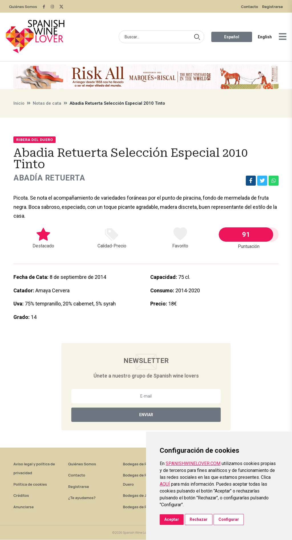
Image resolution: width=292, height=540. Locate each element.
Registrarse (272, 6)
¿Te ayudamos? (82, 498)
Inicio (19, 103)
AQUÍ (165, 484)
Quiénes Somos (23, 6)
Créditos (21, 495)
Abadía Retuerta (50, 178)
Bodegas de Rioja (138, 464)
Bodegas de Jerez (138, 495)
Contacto (249, 6)
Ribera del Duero (34, 140)
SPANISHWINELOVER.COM (193, 463)
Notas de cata (47, 103)
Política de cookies (30, 484)
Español (231, 37)
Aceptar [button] (171, 519)
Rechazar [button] (199, 519)
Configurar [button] (228, 519)
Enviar (146, 415)
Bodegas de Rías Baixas (144, 507)
